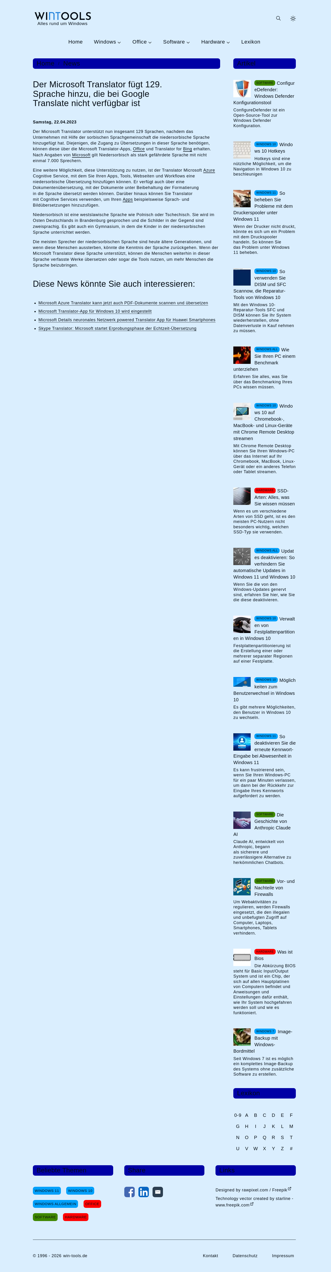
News (71, 63)
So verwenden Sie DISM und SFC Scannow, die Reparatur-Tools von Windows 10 (259, 284)
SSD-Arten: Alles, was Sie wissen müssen (274, 497)
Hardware (213, 42)
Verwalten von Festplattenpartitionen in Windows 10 (264, 628)
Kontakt (210, 1255)
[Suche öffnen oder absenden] (278, 18)
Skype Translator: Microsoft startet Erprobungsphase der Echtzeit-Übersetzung (117, 328)
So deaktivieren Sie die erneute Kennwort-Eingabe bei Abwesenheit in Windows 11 (264, 749)
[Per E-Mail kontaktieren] (158, 1193)
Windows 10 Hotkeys (273, 148)
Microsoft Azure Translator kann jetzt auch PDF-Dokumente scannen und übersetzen (123, 303)
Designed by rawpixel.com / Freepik (251, 1190)
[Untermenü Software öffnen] (187, 42)
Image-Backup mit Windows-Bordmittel (262, 1041)
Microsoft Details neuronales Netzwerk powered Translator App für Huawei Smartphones (126, 320)
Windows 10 (80, 1191)
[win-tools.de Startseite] (62, 18)
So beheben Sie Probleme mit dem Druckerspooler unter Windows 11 (263, 206)
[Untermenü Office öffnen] (149, 42)
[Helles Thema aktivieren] (293, 18)
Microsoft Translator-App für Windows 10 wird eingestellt (95, 311)
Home (75, 42)
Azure (209, 170)
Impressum (283, 1255)
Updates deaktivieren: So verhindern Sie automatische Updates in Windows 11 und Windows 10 (264, 563)
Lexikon (250, 42)
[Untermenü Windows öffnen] (118, 42)
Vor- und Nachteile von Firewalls (274, 888)
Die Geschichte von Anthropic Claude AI (262, 824)
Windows (105, 42)
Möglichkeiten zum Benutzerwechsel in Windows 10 (264, 690)
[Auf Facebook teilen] (129, 1193)
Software (174, 42)
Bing (187, 149)
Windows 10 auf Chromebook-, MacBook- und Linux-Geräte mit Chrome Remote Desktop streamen (263, 422)
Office (139, 42)
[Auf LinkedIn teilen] (143, 1193)
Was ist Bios (273, 955)
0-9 (237, 1115)
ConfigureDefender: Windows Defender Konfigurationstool (264, 93)
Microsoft (81, 155)
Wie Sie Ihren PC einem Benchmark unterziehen (264, 359)
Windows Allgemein (55, 1204)
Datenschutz (245, 1255)
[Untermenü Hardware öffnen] (227, 42)
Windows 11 (47, 1191)
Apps (128, 199)
